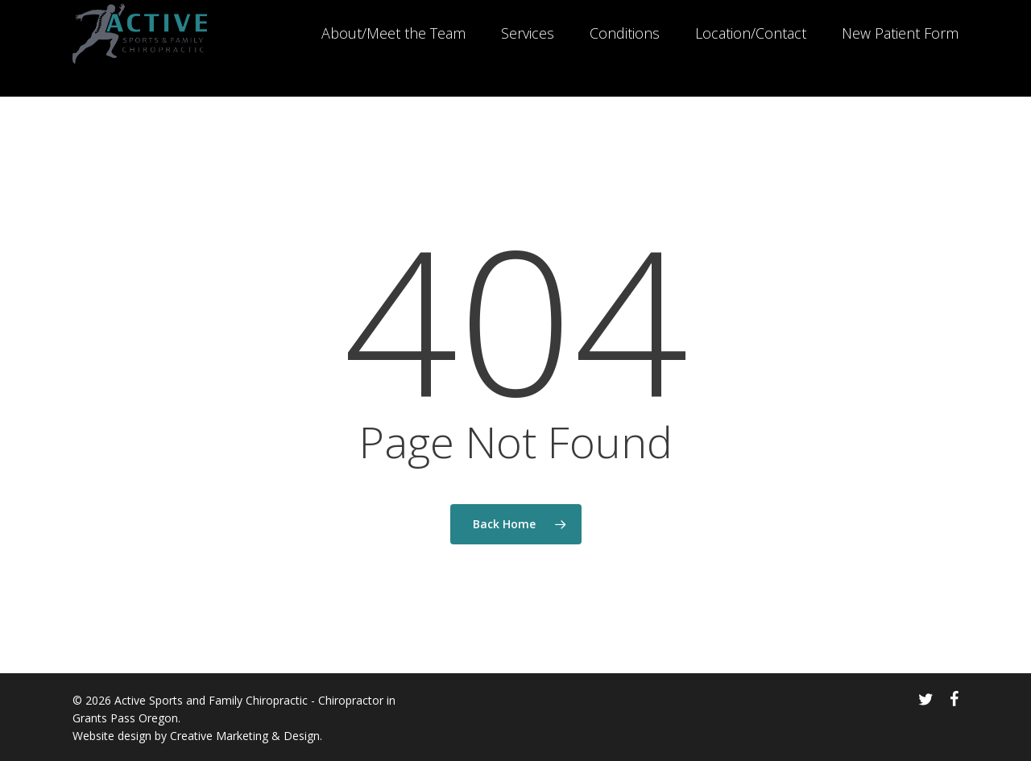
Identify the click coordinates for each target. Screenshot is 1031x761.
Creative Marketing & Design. (246, 735)
